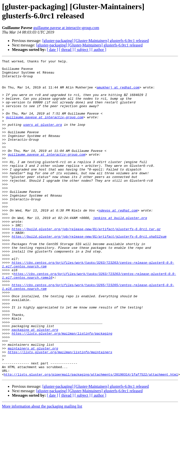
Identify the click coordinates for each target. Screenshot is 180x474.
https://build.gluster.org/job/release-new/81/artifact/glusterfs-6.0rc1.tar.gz (86, 263)
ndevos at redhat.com (118, 241)
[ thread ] (66, 49)
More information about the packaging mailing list (42, 470)
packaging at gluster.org (35, 384)
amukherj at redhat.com (118, 93)
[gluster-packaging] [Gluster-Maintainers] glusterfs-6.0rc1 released (95, 41)
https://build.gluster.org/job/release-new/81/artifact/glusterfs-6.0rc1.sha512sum (89, 272)
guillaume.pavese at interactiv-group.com (66, 28)
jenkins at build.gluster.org (120, 250)
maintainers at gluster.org (33, 406)
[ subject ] (82, 49)
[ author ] (98, 49)
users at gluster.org (42, 138)
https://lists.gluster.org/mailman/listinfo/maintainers (60, 411)
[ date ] (52, 49)
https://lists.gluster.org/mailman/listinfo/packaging (62, 388)
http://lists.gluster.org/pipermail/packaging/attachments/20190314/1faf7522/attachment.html (91, 437)
